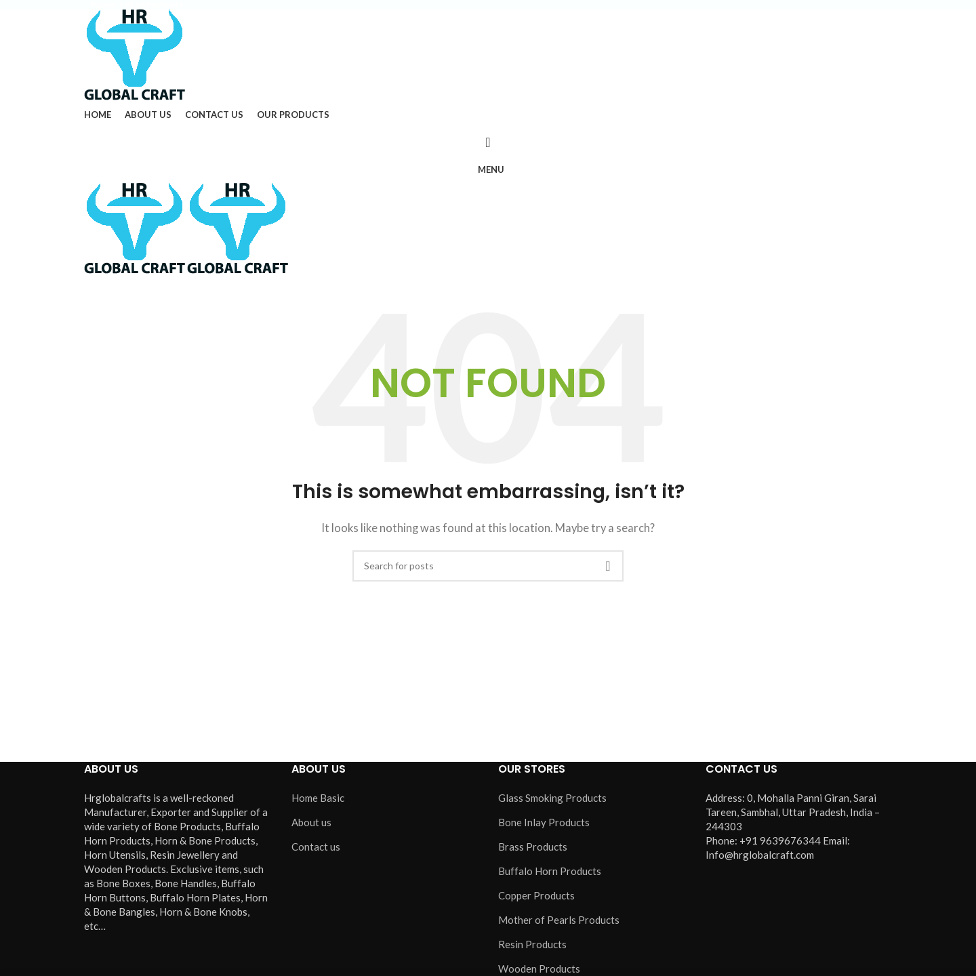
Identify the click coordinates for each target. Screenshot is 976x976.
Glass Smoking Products (552, 798)
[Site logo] (134, 53)
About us (311, 822)
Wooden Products (539, 968)
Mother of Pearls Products (558, 920)
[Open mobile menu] (488, 169)
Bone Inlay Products (544, 822)
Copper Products (536, 895)
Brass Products (532, 846)
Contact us (315, 846)
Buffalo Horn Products (549, 871)
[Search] (488, 142)
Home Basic (317, 798)
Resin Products (532, 944)
